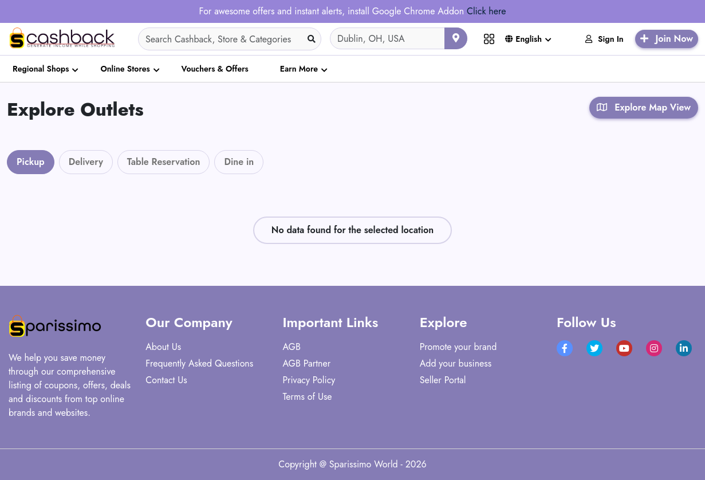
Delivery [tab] (86, 161)
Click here (486, 11)
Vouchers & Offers (215, 68)
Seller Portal (443, 380)
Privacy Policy (309, 380)
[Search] (229, 38)
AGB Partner (307, 363)
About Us (163, 346)
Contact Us (166, 380)
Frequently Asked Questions (199, 363)
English (523, 39)
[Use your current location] (455, 38)
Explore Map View (644, 107)
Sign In (604, 39)
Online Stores (124, 68)
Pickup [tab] (31, 161)
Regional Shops (41, 68)
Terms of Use (307, 396)
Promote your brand (458, 346)
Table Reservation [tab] (163, 161)
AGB (292, 346)
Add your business (456, 363)
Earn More (299, 68)
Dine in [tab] (239, 161)
